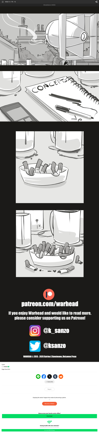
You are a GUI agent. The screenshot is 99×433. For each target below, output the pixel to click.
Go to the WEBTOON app (49, 430)
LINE (38, 376)
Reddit (61, 376)
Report (49, 389)
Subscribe (50, 382)
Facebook (44, 376)
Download (49, 416)
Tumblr (55, 376)
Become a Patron (49, 403)
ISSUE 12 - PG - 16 (10, 2)
